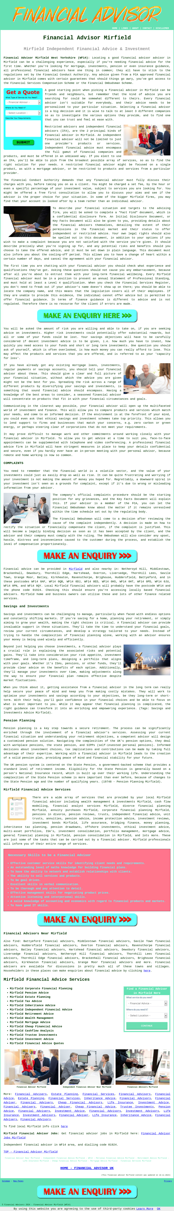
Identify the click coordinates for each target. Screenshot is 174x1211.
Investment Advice (153, 1102)
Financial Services (98, 1094)
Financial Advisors (135, 1094)
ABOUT (135, 28)
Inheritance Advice (99, 1098)
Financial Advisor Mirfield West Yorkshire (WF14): (47, 57)
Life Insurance (120, 1102)
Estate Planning (64, 1094)
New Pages (18, 1181)
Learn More (144, 1208)
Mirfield (75, 569)
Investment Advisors (142, 1111)
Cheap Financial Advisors (80, 1102)
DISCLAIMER (162, 28)
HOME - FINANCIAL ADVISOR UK (87, 1168)
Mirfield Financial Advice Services (47, 979)
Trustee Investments (137, 1106)
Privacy (168, 1181)
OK (158, 1208)
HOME (114, 28)
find (16, 941)
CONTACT (147, 28)
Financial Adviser (55, 1106)
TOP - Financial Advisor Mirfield (31, 1151)
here (147, 970)
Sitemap (6, 1181)
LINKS (124, 28)
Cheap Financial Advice (95, 1106)
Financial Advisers (31, 1094)
